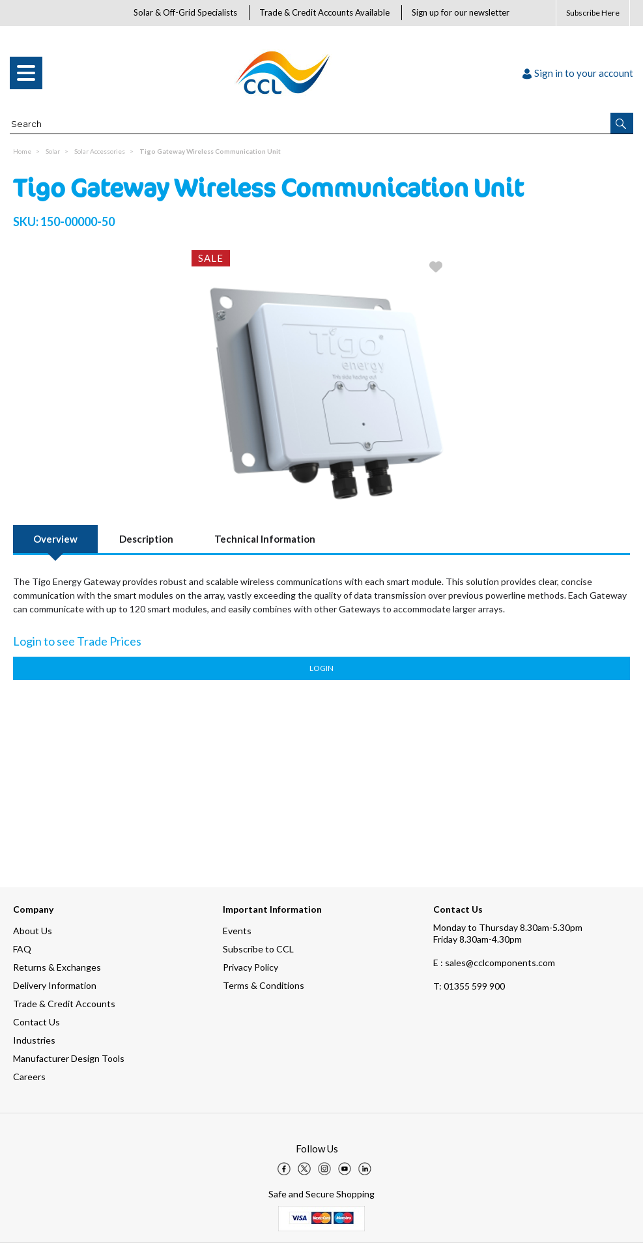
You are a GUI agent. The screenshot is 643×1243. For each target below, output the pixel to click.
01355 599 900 (469, 986)
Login (321, 668)
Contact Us (36, 1021)
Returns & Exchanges (57, 967)
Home (22, 151)
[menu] (26, 73)
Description (146, 539)
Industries (34, 1040)
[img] (284, 1168)
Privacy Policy (250, 967)
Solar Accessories (99, 151)
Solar (53, 151)
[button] (621, 123)
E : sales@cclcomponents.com (494, 962)
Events (237, 930)
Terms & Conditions (263, 985)
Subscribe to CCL (258, 948)
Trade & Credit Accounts (64, 1003)
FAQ (22, 948)
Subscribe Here (593, 13)
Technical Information (264, 539)
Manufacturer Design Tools (68, 1058)
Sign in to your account (577, 73)
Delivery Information (54, 985)
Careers (29, 1076)
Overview (55, 539)
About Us (32, 930)
